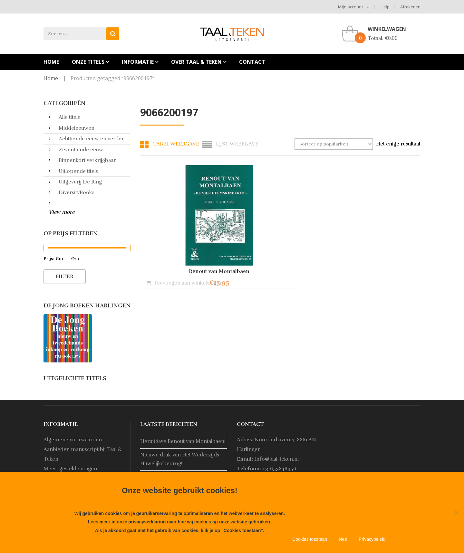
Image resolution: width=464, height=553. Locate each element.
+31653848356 (279, 468)
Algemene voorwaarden (73, 439)
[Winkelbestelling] (334, 144)
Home (51, 78)
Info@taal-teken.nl (276, 459)
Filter (64, 276)
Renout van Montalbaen (183, 271)
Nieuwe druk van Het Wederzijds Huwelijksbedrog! (179, 459)
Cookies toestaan (309, 539)
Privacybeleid (372, 539)
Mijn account (350, 7)
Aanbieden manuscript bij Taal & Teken (83, 454)
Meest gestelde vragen (70, 468)
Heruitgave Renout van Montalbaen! (183, 441)
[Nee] (456, 512)
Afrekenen (410, 7)
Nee (343, 539)
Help (384, 7)
